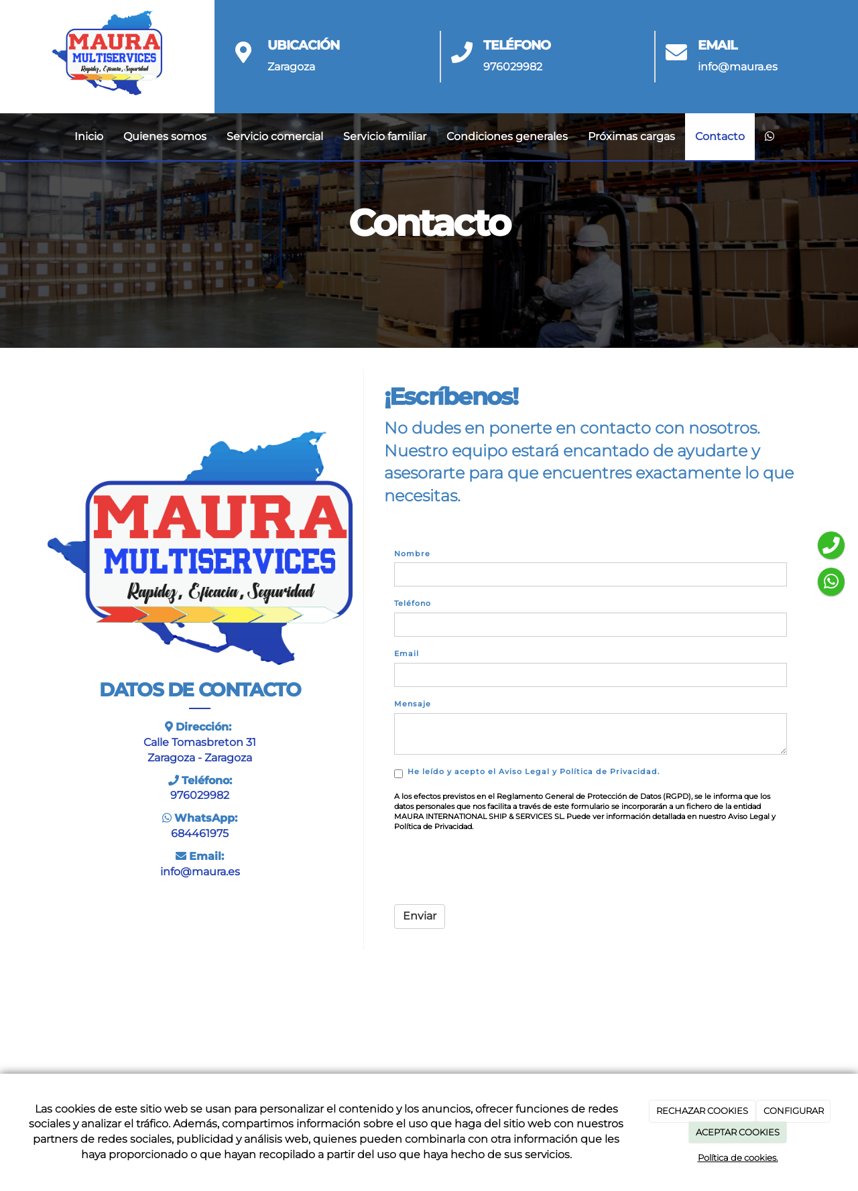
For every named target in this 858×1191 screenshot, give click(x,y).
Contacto (720, 136)
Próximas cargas (631, 136)
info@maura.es (738, 66)
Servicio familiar (384, 136)
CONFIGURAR (793, 1110)
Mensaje (412, 703)
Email (406, 653)
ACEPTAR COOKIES (738, 1132)
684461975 (200, 833)
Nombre (412, 553)
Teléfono (412, 603)
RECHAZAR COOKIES (702, 1110)
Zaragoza (291, 66)
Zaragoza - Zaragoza (199, 757)
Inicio (88, 136)
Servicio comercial (275, 136)
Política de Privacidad (609, 771)
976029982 (512, 66)
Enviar (419, 916)
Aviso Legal (524, 771)
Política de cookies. (738, 1157)
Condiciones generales (507, 136)
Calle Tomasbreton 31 (199, 742)
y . (528, 772)
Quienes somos (164, 136)
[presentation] (496, 868)
